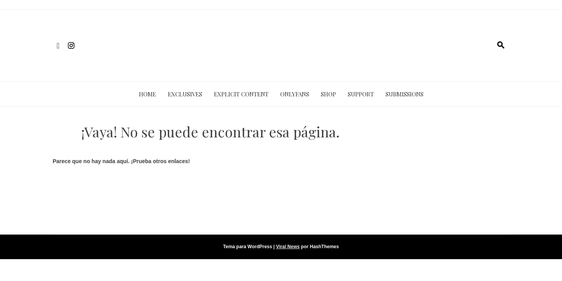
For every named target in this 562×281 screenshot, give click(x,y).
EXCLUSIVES (185, 94)
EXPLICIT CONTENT (241, 94)
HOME (147, 94)
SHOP (328, 94)
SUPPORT (361, 94)
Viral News (287, 246)
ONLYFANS (294, 94)
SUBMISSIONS (404, 94)
